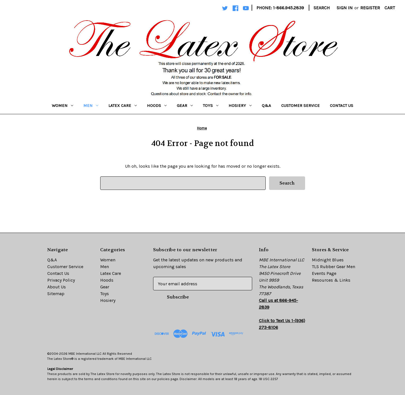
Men (90, 105)
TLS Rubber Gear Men (333, 266)
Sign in (345, 7)
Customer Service (300, 105)
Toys (210, 105)
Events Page (324, 273)
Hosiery (240, 105)
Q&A (266, 105)
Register (370, 7)
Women (62, 105)
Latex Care (122, 105)
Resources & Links (331, 280)
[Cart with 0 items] (389, 8)
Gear (185, 105)
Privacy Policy (61, 280)
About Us (56, 286)
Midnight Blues (328, 259)
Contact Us (341, 105)
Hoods (157, 105)
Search (322, 7)
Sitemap (55, 293)
